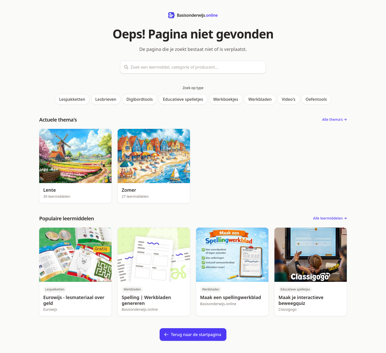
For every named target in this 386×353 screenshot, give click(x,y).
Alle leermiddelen (330, 218)
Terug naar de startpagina (192, 334)
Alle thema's (334, 119)
